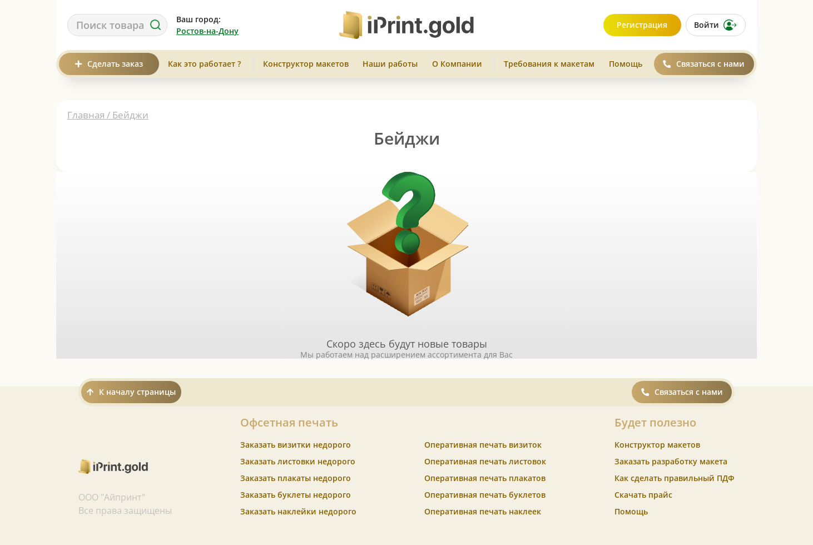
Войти (715, 25)
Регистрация (642, 24)
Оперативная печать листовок (485, 461)
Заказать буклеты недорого (295, 494)
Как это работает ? (204, 63)
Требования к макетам (549, 63)
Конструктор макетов (306, 63)
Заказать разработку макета (670, 461)
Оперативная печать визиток (483, 444)
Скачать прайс (643, 494)
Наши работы (390, 63)
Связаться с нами (704, 63)
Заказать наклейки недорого (298, 511)
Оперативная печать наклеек (482, 511)
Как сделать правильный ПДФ (674, 478)
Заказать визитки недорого (295, 444)
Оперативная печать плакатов (485, 478)
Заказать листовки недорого (297, 461)
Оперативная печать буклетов (485, 494)
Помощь (625, 63)
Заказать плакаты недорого (295, 478)
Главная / (89, 114)
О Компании (457, 63)
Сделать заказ (109, 63)
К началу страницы (131, 392)
